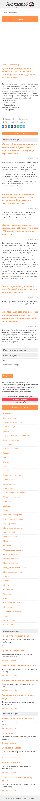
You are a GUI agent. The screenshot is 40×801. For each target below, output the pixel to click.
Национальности (10, 537)
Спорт (6, 598)
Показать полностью (9, 646)
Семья (6, 585)
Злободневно (9, 479)
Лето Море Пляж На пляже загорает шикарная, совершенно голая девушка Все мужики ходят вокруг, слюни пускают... (20, 316)
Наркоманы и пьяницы (13, 528)
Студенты (7, 607)
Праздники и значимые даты (15, 567)
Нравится (8, 119)
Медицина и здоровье (12, 515)
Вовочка (7, 453)
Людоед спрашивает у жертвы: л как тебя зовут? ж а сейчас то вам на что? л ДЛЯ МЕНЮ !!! (20, 289)
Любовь (6, 506)
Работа (6, 576)
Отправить (7, 376)
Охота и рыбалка (10, 554)
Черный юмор (14, 65)
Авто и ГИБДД (9, 427)
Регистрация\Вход (20, 399)
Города (6, 462)
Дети (5, 466)
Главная (4, 65)
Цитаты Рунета (9, 620)
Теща (5, 616)
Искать (20, 19)
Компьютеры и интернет (14, 493)
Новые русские (9, 541)
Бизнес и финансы (11, 440)
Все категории (9, 418)
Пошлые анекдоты (11, 563)
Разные (6, 581)
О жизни (7, 545)
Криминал (7, 501)
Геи (4, 457)
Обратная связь (29, 798)
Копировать (21, 122)
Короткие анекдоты (11, 497)
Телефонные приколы (12, 611)
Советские (7, 594)
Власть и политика (11, 449)
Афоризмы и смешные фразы (16, 435)
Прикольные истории (12, 572)
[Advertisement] (20, 43)
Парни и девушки (11, 559)
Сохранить (21, 119)
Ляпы (5, 510)
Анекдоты (19, 798)
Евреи (6, 471)
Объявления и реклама (13, 550)
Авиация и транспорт (12, 422)
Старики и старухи (11, 603)
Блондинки (8, 444)
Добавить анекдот (20, 407)
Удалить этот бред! (20, 133)
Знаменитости (9, 484)
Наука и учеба (9, 532)
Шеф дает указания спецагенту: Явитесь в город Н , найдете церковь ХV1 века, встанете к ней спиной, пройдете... (20, 229)
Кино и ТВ (8, 488)
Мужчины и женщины (13, 519)
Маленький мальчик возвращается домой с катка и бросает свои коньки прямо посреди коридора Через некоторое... (19, 148)
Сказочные (8, 589)
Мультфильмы (9, 523)
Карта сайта (10, 798)
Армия (6, 431)
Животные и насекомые (13, 475)
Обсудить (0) (8, 122)
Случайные (8, 413)
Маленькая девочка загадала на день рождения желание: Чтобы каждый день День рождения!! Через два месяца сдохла (18, 198)
